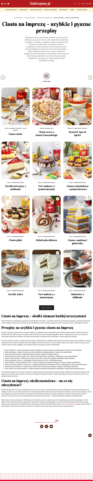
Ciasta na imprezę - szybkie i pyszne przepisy (66, 17)
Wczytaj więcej (46, 307)
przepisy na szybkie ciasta (68, 404)
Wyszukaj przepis (82, 9)
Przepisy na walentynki (46, 128)
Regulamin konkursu (85, 466)
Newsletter (5, 464)
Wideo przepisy (63, 9)
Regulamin (56, 466)
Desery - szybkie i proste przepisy (77, 128)
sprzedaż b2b (5, 457)
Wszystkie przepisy (11, 9)
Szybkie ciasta (23, 9)
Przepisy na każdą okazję (44, 17)
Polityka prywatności (68, 466)
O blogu (4, 461)
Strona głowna (18, 17)
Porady (72, 9)
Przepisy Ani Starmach (50, 9)
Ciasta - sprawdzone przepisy (15, 182)
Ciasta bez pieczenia (36, 9)
